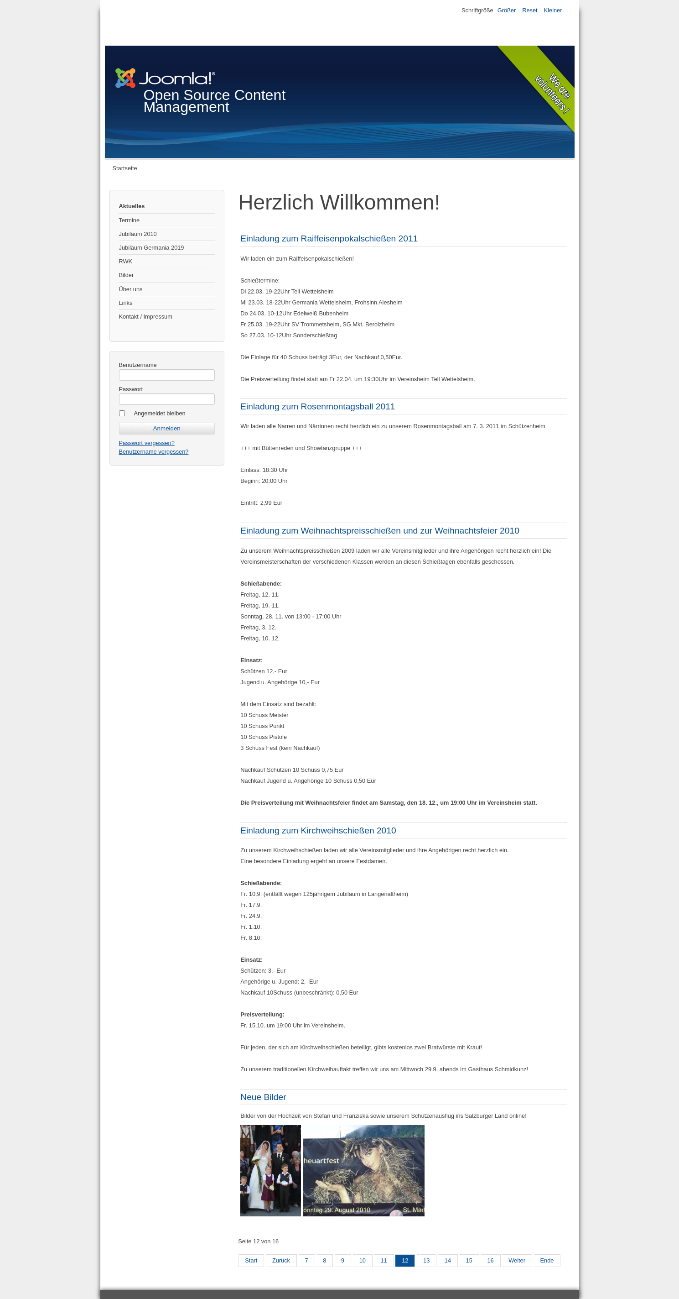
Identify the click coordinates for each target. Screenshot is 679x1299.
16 (490, 1260)
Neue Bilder (263, 1097)
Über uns (131, 289)
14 (448, 1260)
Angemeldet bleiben (160, 413)
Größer (507, 10)
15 (469, 1260)
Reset (529, 10)
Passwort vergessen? (147, 443)
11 (383, 1260)
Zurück (281, 1260)
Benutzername (138, 364)
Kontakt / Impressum (145, 316)
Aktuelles (132, 206)
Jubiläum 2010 (138, 233)
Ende (547, 1260)
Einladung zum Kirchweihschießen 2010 (318, 830)
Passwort (131, 389)
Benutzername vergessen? (154, 451)
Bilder (126, 275)
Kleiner (553, 10)
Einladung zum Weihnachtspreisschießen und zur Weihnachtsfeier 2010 (379, 530)
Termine (129, 220)
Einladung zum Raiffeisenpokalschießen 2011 (329, 238)
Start (251, 1260)
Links (126, 302)
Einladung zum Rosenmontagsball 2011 (317, 406)
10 (362, 1260)
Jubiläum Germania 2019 (151, 247)
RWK (126, 261)
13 (426, 1260)
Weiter (516, 1260)
